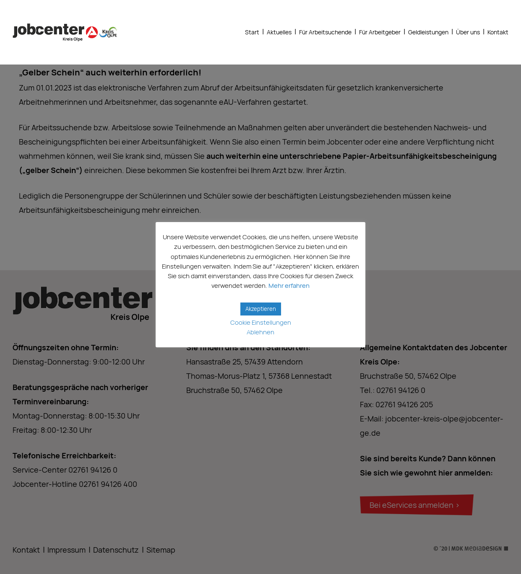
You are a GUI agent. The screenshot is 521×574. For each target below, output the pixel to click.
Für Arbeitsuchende (325, 32)
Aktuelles (279, 32)
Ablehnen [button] (260, 332)
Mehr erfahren (289, 285)
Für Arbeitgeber (380, 32)
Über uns (468, 32)
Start (252, 32)
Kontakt (497, 32)
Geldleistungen (428, 32)
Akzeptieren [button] (260, 309)
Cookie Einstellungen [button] (260, 322)
